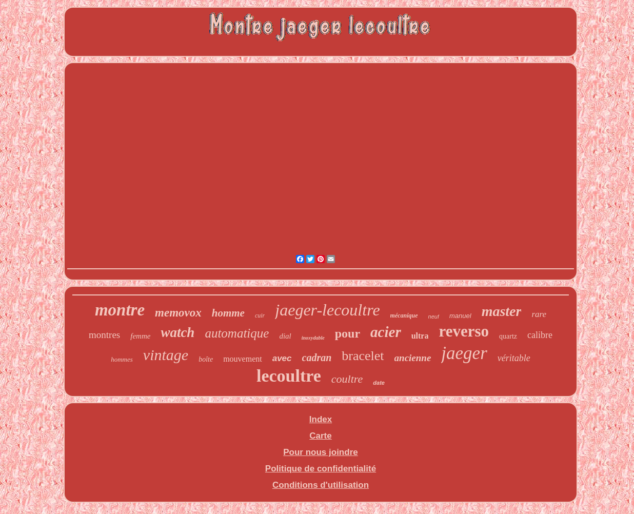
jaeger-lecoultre (327, 310)
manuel (460, 316)
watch (177, 332)
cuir (260, 315)
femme (140, 336)
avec (282, 358)
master (502, 311)
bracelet (363, 355)
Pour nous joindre (320, 452)
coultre (347, 378)
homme (228, 313)
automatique (237, 333)
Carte (320, 436)
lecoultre (288, 375)
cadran (317, 357)
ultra (420, 335)
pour (347, 333)
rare (538, 314)
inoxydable (313, 338)
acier (385, 332)
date (379, 383)
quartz (508, 336)
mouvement (242, 358)
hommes (122, 359)
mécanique (404, 315)
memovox (178, 312)
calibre (539, 335)
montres (104, 334)
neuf (433, 316)
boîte (206, 359)
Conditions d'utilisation (320, 485)
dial (285, 336)
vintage (165, 354)
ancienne (412, 357)
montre (120, 310)
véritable (514, 358)
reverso (464, 331)
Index (320, 419)
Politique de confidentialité (320, 468)
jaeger (464, 353)
